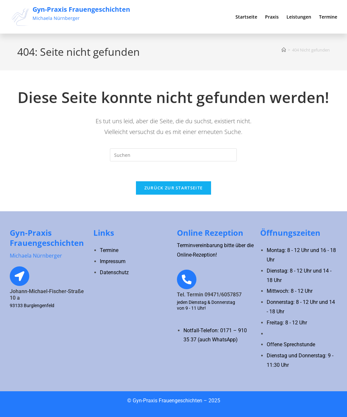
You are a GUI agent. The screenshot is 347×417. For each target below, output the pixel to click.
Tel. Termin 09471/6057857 (209, 294)
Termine (328, 17)
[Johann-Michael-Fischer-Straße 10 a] (19, 276)
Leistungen (299, 17)
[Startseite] (284, 50)
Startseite (246, 17)
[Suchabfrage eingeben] (173, 154)
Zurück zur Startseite (173, 188)
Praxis (272, 17)
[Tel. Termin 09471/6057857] (186, 279)
